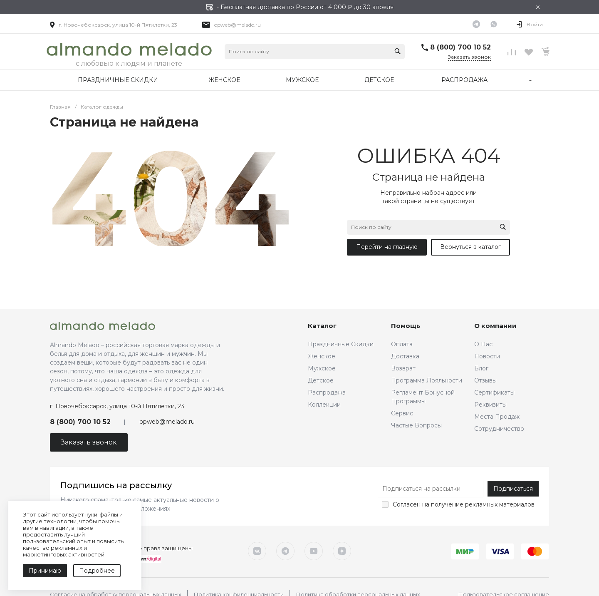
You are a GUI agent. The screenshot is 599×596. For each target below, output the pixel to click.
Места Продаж (497, 416)
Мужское (322, 368)
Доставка (405, 356)
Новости (487, 356)
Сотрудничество (499, 428)
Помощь (405, 326)
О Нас (483, 344)
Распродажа (327, 392)
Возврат (403, 368)
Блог (481, 368)
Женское (321, 356)
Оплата (402, 344)
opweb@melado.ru (237, 25)
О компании (495, 326)
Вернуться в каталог (470, 247)
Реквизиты (490, 404)
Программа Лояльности (426, 380)
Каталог (322, 326)
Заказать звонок (469, 57)
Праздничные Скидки (341, 344)
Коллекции (324, 404)
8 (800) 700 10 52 (460, 47)
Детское (321, 380)
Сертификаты (494, 392)
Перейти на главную (387, 247)
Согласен (407, 504)
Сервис (402, 413)
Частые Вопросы (416, 425)
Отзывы (485, 380)
